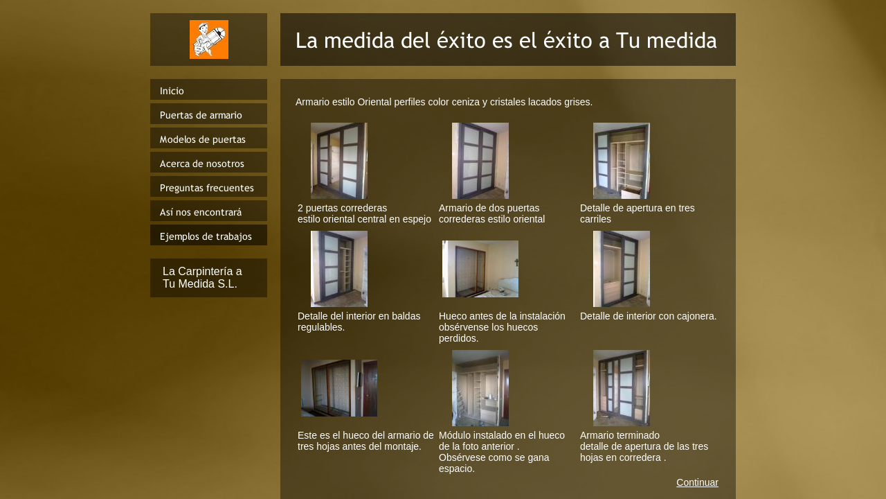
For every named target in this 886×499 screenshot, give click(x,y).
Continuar (697, 482)
